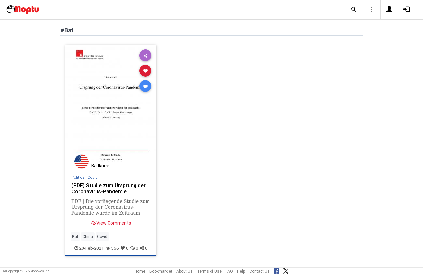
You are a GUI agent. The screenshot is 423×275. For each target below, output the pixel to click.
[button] (353, 9)
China (88, 236)
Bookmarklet (160, 271)
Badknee (100, 166)
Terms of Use (209, 271)
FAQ (229, 271)
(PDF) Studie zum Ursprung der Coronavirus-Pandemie (108, 188)
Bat (75, 236)
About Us (184, 271)
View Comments (111, 223)
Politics (77, 177)
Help (241, 271)
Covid (92, 177)
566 (112, 248)
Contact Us (260, 271)
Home (140, 271)
